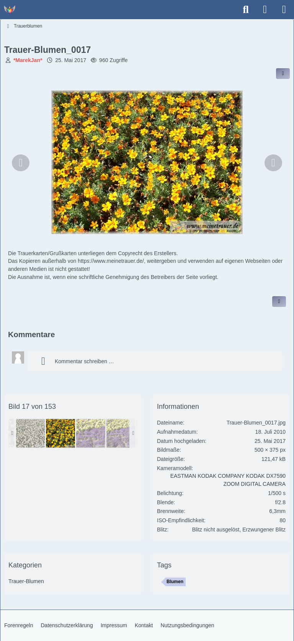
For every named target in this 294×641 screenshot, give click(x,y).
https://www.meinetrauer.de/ (111, 261)
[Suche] (245, 9)
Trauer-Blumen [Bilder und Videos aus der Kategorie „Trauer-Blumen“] (26, 581)
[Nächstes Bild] (273, 162)
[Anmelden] (265, 9)
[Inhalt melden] (279, 301)
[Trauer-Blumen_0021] (121, 433)
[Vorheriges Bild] (20, 162)
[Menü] (284, 9)
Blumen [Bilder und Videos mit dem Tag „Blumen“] (175, 581)
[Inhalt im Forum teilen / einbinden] (283, 73)
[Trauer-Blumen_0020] (90, 433)
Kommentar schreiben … (75, 361)
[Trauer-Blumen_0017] (60, 433)
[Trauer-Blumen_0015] (30, 433)
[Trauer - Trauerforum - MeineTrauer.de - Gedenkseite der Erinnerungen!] (9, 9)
